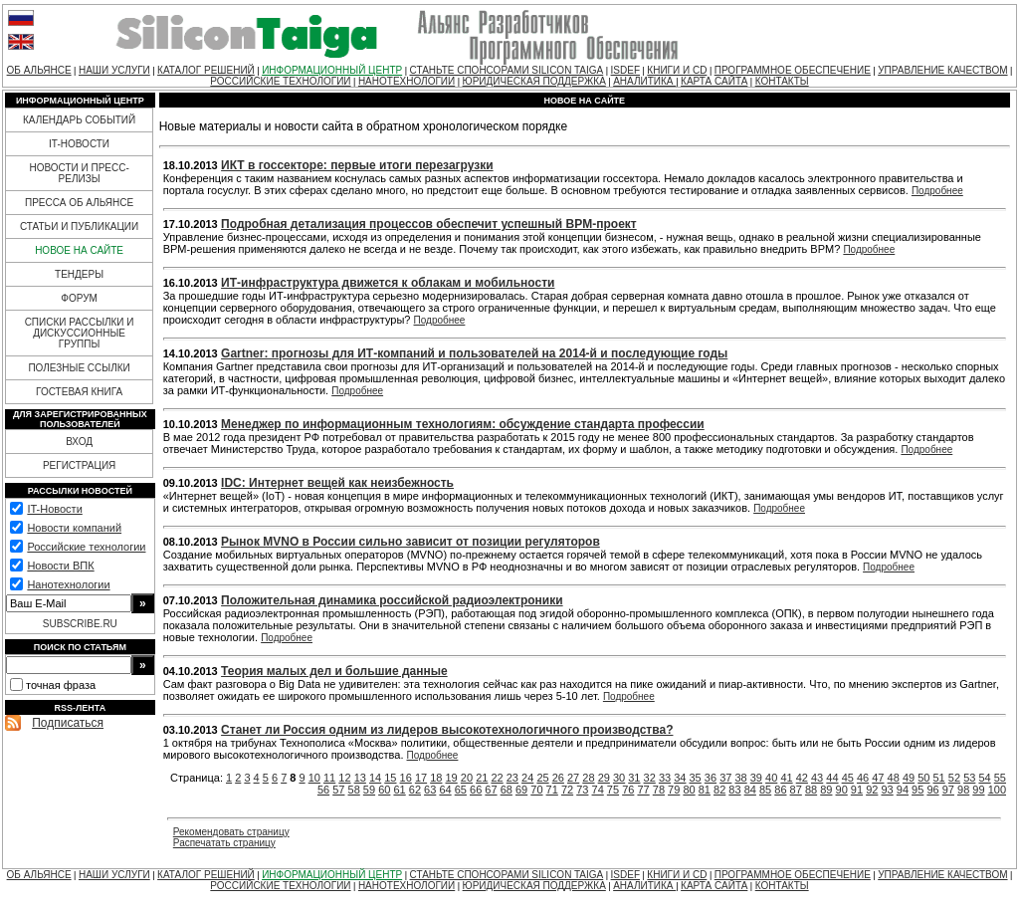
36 (710, 778)
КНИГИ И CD (677, 70)
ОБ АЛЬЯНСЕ (39, 70)
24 (527, 778)
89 (826, 790)
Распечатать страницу (224, 842)
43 (817, 778)
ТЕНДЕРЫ (79, 274)
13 (360, 778)
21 (482, 778)
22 (497, 778)
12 (344, 778)
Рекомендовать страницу (231, 831)
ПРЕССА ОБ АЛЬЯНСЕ (79, 202)
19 (452, 778)
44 (832, 778)
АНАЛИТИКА (644, 81)
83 (734, 790)
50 (923, 778)
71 (552, 790)
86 (780, 790)
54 (984, 778)
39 (756, 778)
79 (674, 790)
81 (705, 790)
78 (659, 790)
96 (932, 790)
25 (542, 778)
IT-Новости (54, 509)
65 (461, 790)
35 (696, 778)
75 (613, 790)
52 (954, 778)
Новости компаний (74, 528)
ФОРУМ (79, 298)
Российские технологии (86, 547)
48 (894, 778)
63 (430, 790)
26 (558, 778)
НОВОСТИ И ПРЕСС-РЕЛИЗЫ (78, 173)
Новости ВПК (60, 565)
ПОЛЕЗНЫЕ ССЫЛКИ (78, 367)
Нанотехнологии (68, 584)
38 (740, 778)
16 (406, 778)
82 (719, 790)
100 (997, 790)
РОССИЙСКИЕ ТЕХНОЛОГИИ (280, 81)
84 (750, 790)
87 (796, 790)
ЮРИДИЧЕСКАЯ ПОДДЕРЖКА (534, 81)
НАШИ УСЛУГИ (114, 70)
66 (476, 790)
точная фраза (61, 685)
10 (314, 778)
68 (506, 790)
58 (354, 790)
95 (917, 790)
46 (863, 778)
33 (665, 778)
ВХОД (79, 441)
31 (634, 778)
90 (842, 790)
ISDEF (625, 70)
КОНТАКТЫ (782, 81)
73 (582, 790)
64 (445, 790)
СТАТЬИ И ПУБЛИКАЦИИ (79, 226)
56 (323, 790)
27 (573, 778)
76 (628, 790)
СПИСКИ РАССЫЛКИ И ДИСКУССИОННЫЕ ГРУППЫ (79, 333)
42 (802, 778)
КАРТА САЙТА (714, 81)
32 (650, 778)
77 (643, 790)
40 (771, 778)
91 (857, 790)
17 (421, 778)
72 (567, 790)
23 (512, 778)
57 (338, 790)
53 (969, 778)
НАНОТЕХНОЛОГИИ (406, 81)
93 (887, 790)
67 (491, 790)
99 (978, 790)
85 (765, 790)
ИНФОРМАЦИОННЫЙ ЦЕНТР (332, 70)
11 (329, 778)
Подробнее (937, 190)
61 (399, 790)
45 (848, 778)
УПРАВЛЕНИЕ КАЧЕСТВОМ (942, 70)
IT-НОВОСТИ (79, 143)
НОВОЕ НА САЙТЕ (79, 250)
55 (1000, 778)
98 (963, 790)
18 (436, 778)
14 (375, 778)
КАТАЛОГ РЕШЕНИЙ (206, 70)
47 (878, 778)
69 (521, 790)
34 (680, 778)
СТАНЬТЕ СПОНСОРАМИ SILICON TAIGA (507, 70)
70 (536, 790)
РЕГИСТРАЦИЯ (79, 465)
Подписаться (67, 723)
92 (872, 790)
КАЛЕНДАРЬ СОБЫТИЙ (79, 119)
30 (619, 778)
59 (369, 790)
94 (903, 790)
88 (811, 790)
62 (415, 790)
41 (786, 778)
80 (689, 790)
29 (604, 778)
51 (939, 778)
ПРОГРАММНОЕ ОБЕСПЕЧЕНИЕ (792, 70)
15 (390, 778)
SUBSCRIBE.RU (80, 623)
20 (467, 778)
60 (384, 790)
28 (588, 778)
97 (948, 790)
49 (909, 778)
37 (725, 778)
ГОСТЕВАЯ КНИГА (79, 391)
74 (598, 790)
